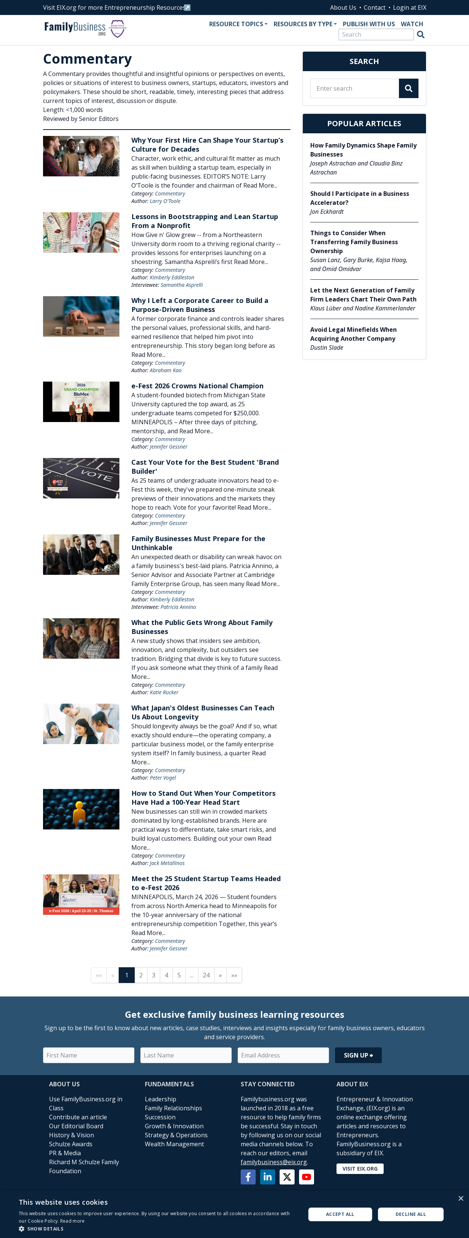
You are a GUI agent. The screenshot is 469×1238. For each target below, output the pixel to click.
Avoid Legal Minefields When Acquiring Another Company (353, 334)
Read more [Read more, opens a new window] (72, 1221)
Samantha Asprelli (182, 284)
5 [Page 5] (179, 975)
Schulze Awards (70, 1144)
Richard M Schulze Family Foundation (84, 1166)
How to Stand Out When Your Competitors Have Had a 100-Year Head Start (203, 798)
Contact (375, 7)
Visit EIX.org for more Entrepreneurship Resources (114, 7)
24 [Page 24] (206, 975)
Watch (412, 24)
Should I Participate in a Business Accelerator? (359, 198)
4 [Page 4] (166, 975)
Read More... (260, 185)
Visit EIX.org (360, 1168)
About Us (343, 7)
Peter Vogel (163, 777)
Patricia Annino (178, 606)
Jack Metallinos (167, 863)
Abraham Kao (166, 370)
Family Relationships (173, 1108)
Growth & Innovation (174, 1126)
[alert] (234, 1214)
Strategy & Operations (176, 1135)
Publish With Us (369, 24)
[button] (158, 1228)
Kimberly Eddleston (172, 277)
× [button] (460, 1199)
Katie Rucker (164, 692)
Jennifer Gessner (169, 446)
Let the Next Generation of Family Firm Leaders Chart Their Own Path (363, 294)
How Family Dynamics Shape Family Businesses (363, 149)
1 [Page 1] (126, 975)
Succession (160, 1117)
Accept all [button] (340, 1214)
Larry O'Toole (165, 200)
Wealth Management (174, 1144)
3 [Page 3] (153, 975)
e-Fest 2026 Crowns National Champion (197, 385)
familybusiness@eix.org (274, 1162)
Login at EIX (409, 7)
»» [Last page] (234, 975)
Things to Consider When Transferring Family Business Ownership (354, 242)
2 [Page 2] (141, 975)
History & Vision (71, 1135)
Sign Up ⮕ (358, 1055)
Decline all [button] (411, 1214)
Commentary (170, 193)
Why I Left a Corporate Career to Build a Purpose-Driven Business (199, 305)
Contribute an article (78, 1117)
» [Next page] (220, 975)
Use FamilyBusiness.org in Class (85, 1103)
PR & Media (65, 1153)
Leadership (160, 1099)
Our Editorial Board (76, 1126)
